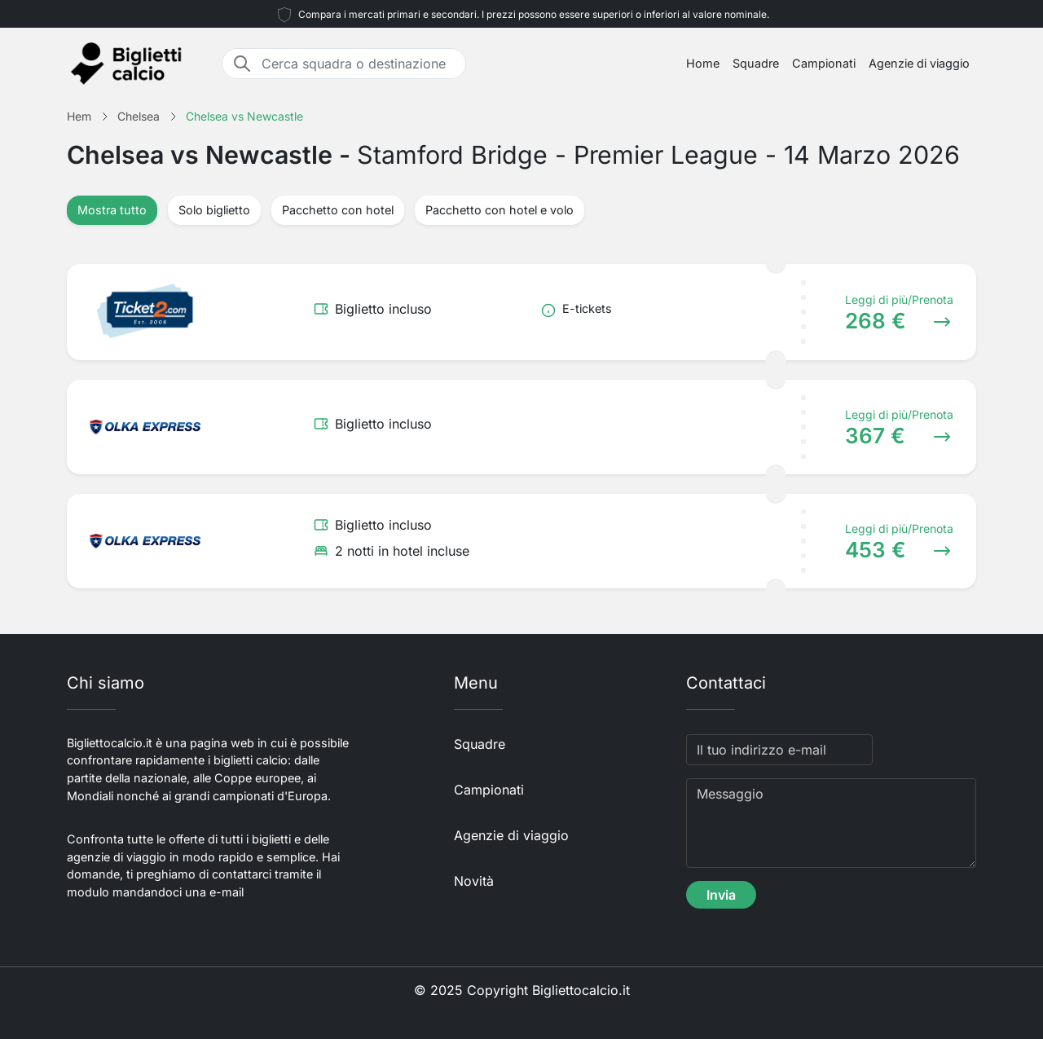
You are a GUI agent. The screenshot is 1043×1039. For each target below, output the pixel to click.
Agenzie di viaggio (919, 63)
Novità (474, 881)
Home (703, 63)
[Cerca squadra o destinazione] (358, 63)
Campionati (824, 63)
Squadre (756, 63)
